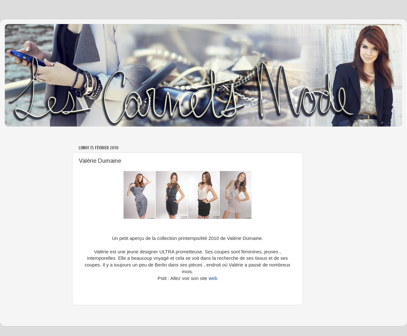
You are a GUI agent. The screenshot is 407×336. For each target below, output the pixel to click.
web (213, 278)
